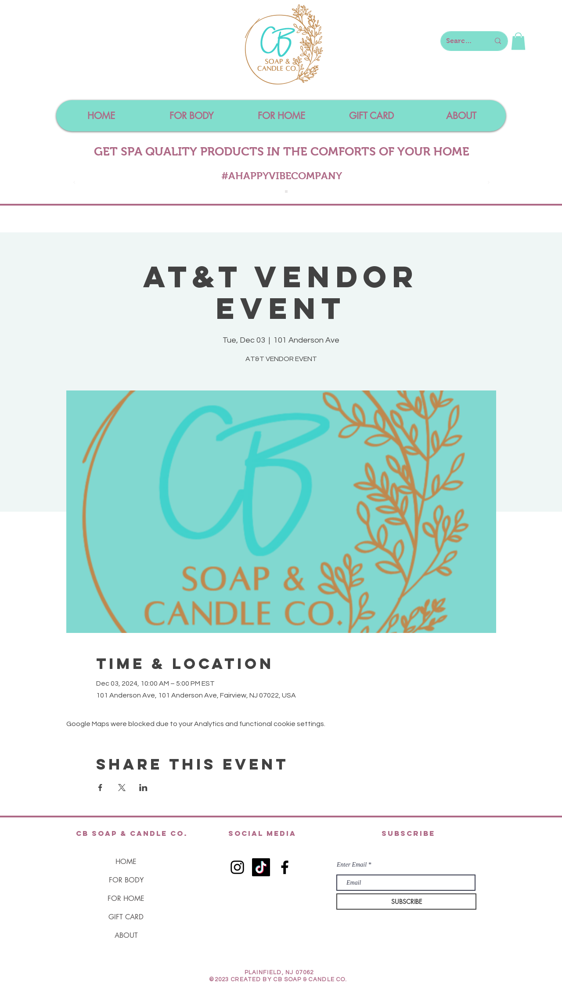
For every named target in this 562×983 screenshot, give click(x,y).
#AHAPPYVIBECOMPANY (281, 175)
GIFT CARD (126, 917)
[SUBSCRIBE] (406, 901)
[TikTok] (261, 867)
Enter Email (352, 865)
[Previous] (74, 183)
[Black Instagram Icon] (237, 867)
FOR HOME (126, 898)
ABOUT (126, 935)
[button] (518, 41)
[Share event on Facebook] (100, 787)
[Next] (488, 183)
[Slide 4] (286, 191)
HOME (126, 861)
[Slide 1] (276, 191)
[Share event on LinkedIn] (143, 787)
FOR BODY (126, 880)
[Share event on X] (122, 787)
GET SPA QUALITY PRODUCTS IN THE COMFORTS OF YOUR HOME (281, 151)
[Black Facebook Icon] (285, 867)
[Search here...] (461, 41)
